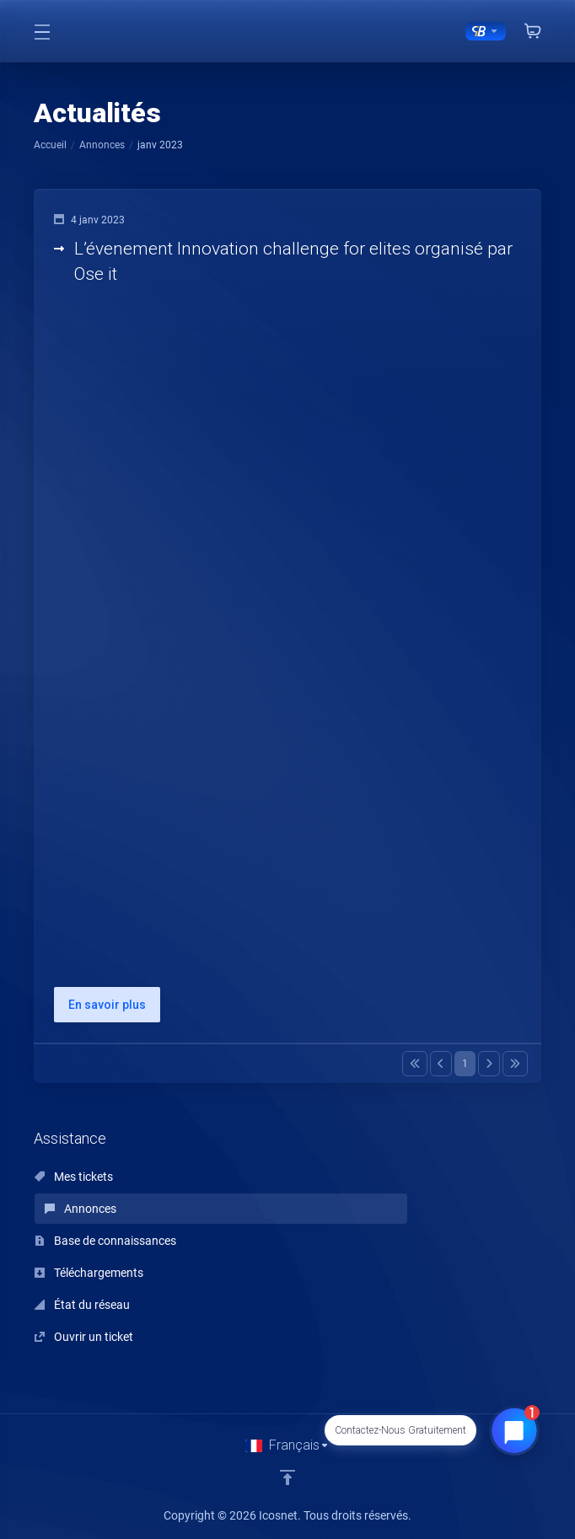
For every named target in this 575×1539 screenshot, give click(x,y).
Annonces (102, 145)
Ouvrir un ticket (84, 1336)
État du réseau (82, 1304)
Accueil (50, 145)
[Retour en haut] (287, 1477)
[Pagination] (414, 1063)
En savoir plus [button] (107, 1004)
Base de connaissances (105, 1240)
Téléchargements (89, 1272)
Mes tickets (74, 1176)
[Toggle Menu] (42, 31)
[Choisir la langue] (287, 1445)
